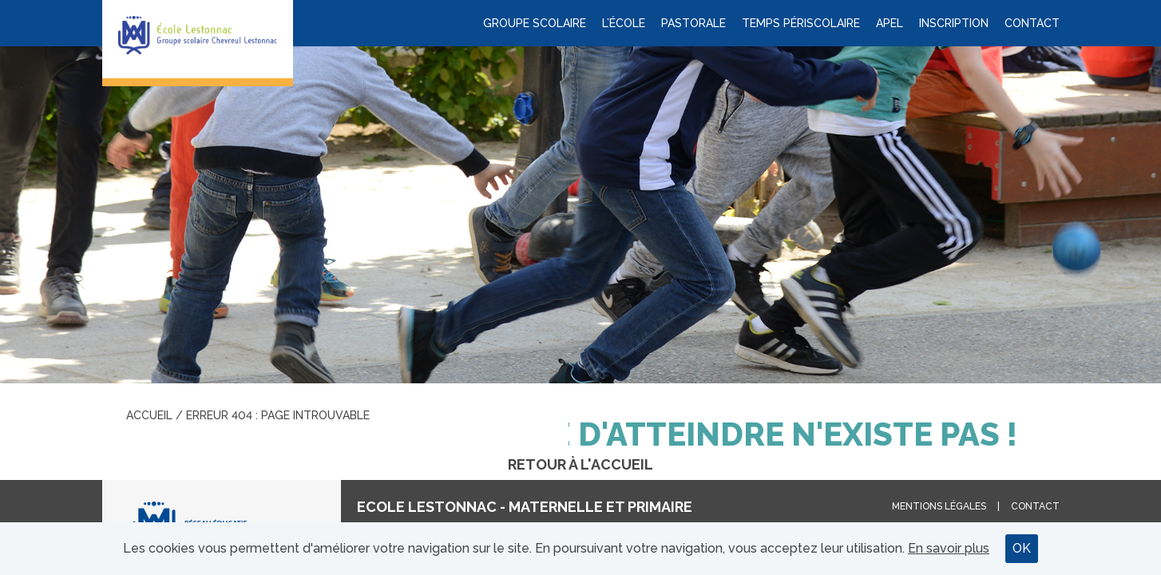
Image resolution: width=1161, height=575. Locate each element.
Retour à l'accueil (580, 464)
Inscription (954, 23)
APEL (889, 23)
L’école (623, 23)
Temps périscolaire (801, 23)
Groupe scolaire (534, 23)
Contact (1032, 23)
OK (1021, 548)
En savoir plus (948, 548)
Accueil (149, 415)
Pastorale (693, 23)
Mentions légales (939, 506)
